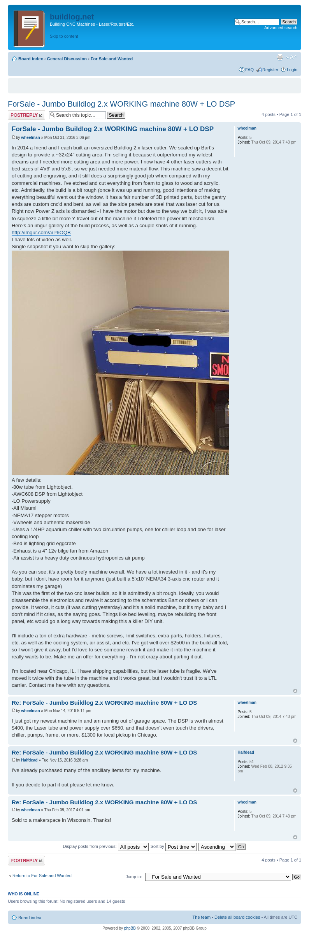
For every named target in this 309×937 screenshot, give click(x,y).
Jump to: (134, 876)
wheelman (30, 137)
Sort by (174, 846)
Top (295, 691)
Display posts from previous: (106, 846)
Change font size (291, 57)
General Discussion (67, 58)
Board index (30, 58)
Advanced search (280, 27)
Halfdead (29, 760)
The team (202, 917)
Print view (280, 57)
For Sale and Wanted (112, 58)
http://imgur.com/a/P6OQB (41, 232)
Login (292, 69)
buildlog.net (72, 16)
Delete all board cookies (237, 917)
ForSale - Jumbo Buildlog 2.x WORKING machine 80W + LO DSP (121, 104)
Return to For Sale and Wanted (42, 875)
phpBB (130, 928)
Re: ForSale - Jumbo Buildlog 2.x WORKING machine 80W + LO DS (104, 702)
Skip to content (64, 36)
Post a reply (26, 115)
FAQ (249, 69)
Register (270, 69)
